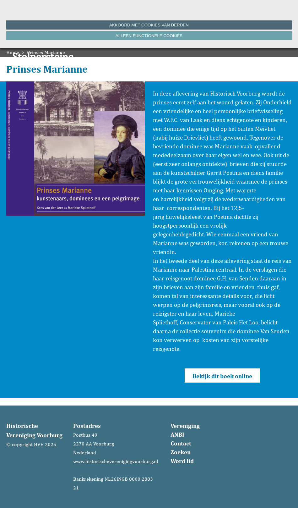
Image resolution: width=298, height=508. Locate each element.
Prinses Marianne (46, 52)
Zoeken (181, 452)
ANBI (177, 434)
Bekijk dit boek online (222, 376)
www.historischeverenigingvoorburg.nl (115, 461)
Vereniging (185, 425)
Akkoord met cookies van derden (149, 25)
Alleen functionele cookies (149, 35)
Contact (181, 443)
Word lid (182, 460)
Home (12, 52)
